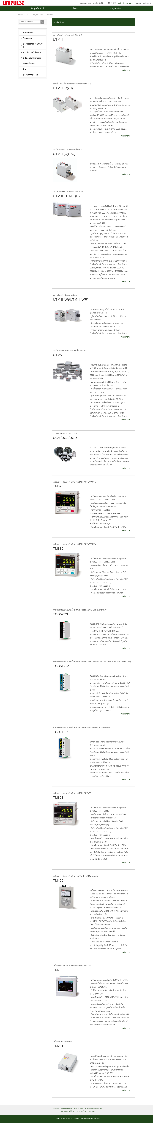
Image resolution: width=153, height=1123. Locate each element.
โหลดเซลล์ (27, 38)
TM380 (58, 548)
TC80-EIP (60, 732)
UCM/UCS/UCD (65, 438)
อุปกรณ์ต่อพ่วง (29, 64)
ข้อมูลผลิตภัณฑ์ (37, 8)
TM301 (58, 797)
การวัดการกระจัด (30, 75)
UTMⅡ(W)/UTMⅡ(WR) (71, 299)
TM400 (58, 880)
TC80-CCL (61, 614)
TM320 (58, 486)
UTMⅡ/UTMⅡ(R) (67, 196)
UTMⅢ (58, 39)
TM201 (58, 1046)
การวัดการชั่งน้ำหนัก (32, 52)
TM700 (58, 970)
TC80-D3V (61, 666)
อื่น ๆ (25, 69)
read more (125, 70)
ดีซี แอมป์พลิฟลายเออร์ (32, 58)
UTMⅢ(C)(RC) (64, 154)
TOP (23, 15)
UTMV (58, 355)
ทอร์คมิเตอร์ (28, 33)
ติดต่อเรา (76, 8)
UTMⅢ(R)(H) (63, 88)
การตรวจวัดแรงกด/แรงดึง (33, 45)
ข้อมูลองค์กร (115, 8)
